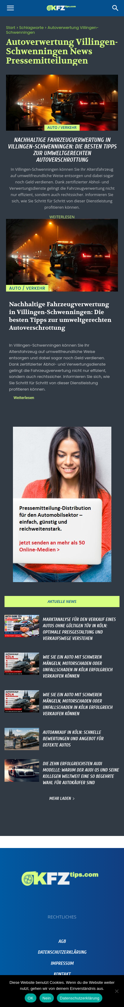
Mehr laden (62, 798)
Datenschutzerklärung (79, 998)
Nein (46, 998)
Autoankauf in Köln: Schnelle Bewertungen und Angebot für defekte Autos (73, 739)
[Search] (115, 8)
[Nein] (116, 991)
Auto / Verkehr (62, 127)
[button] (10, 8)
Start (10, 27)
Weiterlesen (61, 217)
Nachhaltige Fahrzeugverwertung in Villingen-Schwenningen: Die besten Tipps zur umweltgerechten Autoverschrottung (62, 149)
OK (30, 998)
